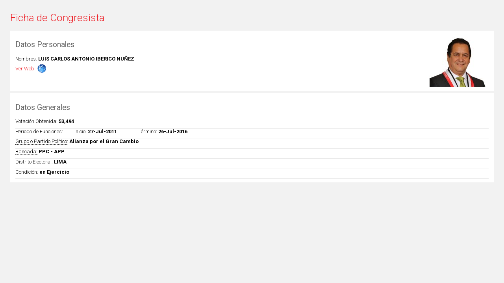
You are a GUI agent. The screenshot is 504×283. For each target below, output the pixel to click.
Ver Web (24, 69)
